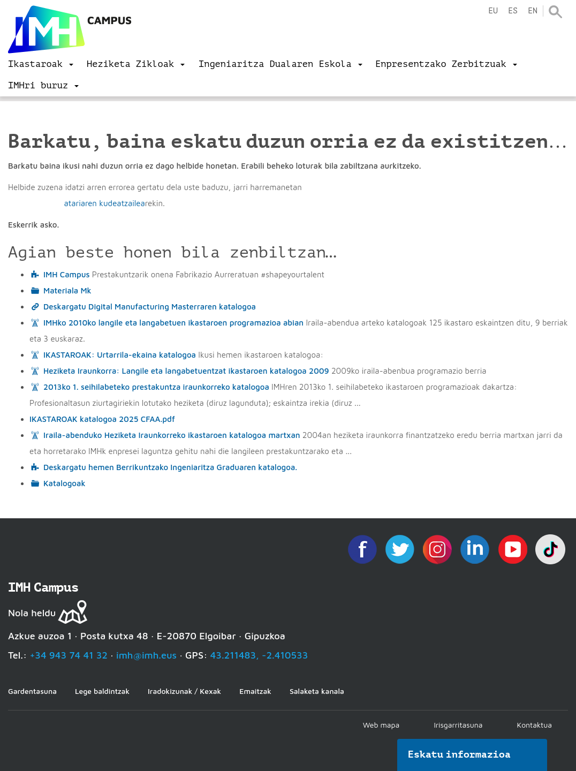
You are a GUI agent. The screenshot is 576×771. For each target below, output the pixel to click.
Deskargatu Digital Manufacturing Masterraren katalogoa (149, 306)
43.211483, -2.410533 (259, 655)
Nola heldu (32, 612)
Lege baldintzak (102, 691)
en (532, 11)
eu (493, 11)
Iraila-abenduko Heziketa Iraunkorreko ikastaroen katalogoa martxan (171, 435)
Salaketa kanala (317, 691)
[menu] (40, 64)
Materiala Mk (67, 290)
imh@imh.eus (146, 655)
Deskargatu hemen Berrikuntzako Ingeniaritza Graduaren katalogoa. (170, 467)
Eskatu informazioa (459, 754)
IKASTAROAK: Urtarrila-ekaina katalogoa (119, 354)
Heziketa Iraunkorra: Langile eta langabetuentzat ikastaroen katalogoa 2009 (186, 370)
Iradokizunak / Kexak (184, 691)
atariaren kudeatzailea (104, 203)
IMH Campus (66, 274)
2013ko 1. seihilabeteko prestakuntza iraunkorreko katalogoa (156, 386)
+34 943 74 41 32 (68, 655)
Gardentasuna (32, 691)
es (513, 11)
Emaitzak (255, 691)
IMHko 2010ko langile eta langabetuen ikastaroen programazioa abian (173, 322)
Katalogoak (64, 483)
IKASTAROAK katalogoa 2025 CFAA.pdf (102, 419)
